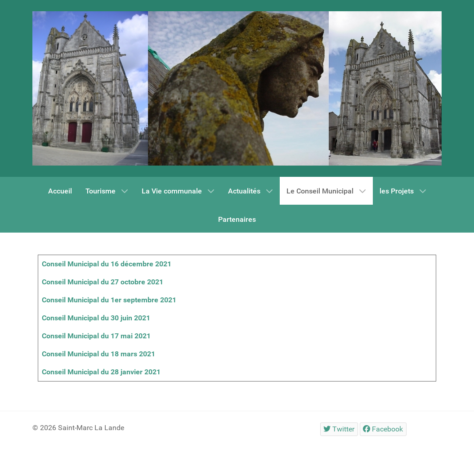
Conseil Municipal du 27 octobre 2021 (102, 282)
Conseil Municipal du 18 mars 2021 (98, 354)
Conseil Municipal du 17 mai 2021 (96, 336)
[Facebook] (383, 429)
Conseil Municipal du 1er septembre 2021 (109, 300)
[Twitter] (339, 429)
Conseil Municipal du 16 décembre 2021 (106, 264)
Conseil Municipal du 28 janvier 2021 (101, 372)
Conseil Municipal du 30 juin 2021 (96, 318)
